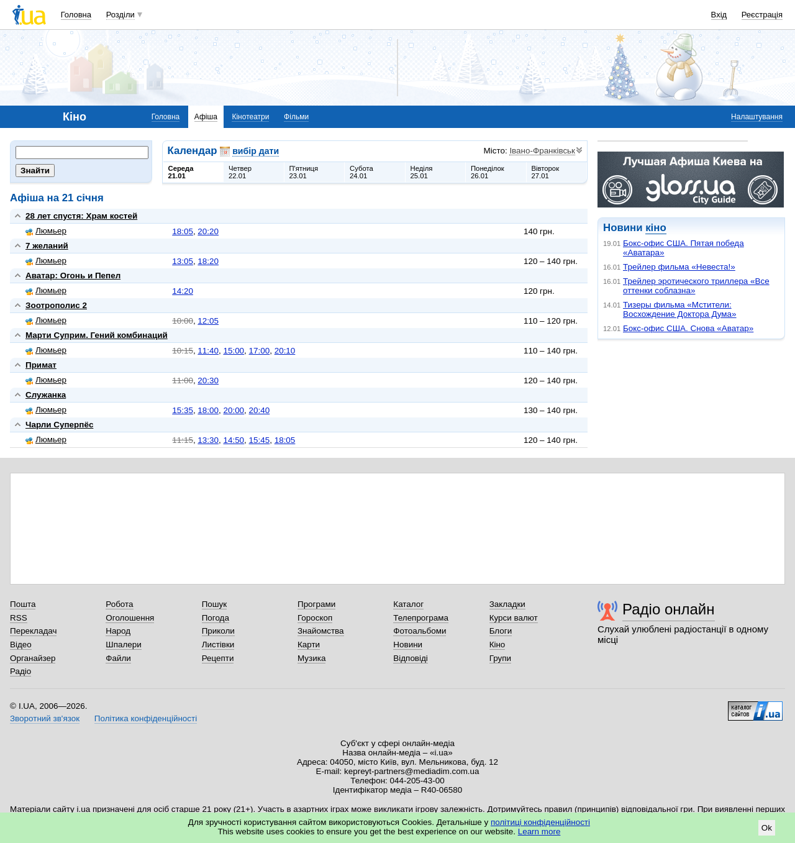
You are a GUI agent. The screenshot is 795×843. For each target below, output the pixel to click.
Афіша (205, 116)
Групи (500, 658)
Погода (215, 617)
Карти (309, 644)
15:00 (233, 350)
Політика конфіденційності (145, 718)
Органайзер (32, 658)
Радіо (20, 671)
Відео (21, 644)
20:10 (285, 350)
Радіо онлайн (668, 609)
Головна (76, 14)
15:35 (182, 410)
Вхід (719, 14)
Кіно (497, 644)
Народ (118, 631)
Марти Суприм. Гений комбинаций (96, 335)
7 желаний (46, 245)
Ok (766, 827)
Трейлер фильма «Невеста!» (679, 266)
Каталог (408, 604)
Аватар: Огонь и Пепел (72, 275)
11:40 (208, 350)
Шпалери (123, 644)
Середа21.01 (181, 172)
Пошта (22, 604)
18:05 (182, 231)
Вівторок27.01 (546, 172)
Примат (41, 365)
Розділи (120, 14)
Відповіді (410, 658)
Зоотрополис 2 (56, 305)
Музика (311, 658)
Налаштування (757, 116)
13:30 (208, 440)
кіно (655, 228)
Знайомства (321, 631)
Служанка (45, 394)
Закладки (507, 604)
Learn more (539, 831)
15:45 (259, 440)
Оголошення (130, 617)
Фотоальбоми (419, 631)
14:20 (182, 291)
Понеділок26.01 (487, 172)
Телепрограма (420, 617)
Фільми (296, 116)
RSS (18, 617)
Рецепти (218, 658)
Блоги (500, 631)
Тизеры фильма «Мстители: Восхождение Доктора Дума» (680, 309)
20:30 (208, 380)
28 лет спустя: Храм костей (81, 216)
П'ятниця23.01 (304, 172)
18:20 (208, 261)
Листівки (218, 644)
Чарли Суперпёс (59, 424)
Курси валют (513, 617)
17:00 (259, 350)
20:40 (259, 410)
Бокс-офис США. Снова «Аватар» (688, 328)
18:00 (208, 410)
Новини (407, 644)
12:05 (208, 321)
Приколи (218, 631)
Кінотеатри (250, 116)
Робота (119, 604)
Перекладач (33, 631)
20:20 (208, 231)
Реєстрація (762, 14)
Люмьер (45, 230)
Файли (118, 658)
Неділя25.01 (422, 172)
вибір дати (255, 151)
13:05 (182, 261)
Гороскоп (315, 617)
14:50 (233, 440)
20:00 (233, 410)
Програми (316, 604)
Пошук (214, 604)
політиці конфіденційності (540, 822)
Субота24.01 (361, 172)
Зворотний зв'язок (45, 718)
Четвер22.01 (240, 172)
